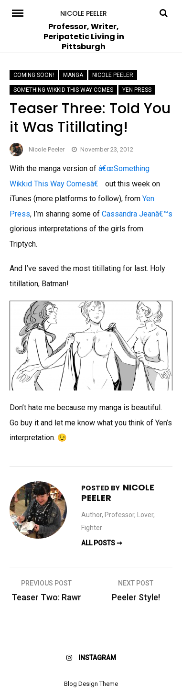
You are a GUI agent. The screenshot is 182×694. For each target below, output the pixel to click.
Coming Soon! (33, 75)
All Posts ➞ (101, 543)
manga (73, 75)
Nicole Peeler (83, 13)
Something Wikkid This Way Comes (63, 90)
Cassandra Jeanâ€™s (137, 213)
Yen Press (136, 90)
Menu (19, 12)
